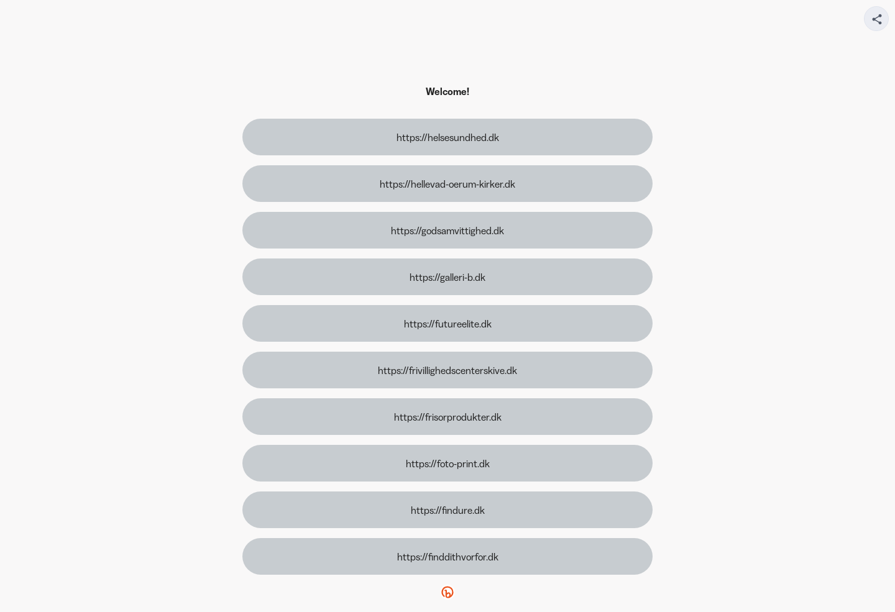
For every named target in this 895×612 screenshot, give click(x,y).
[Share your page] (876, 18)
